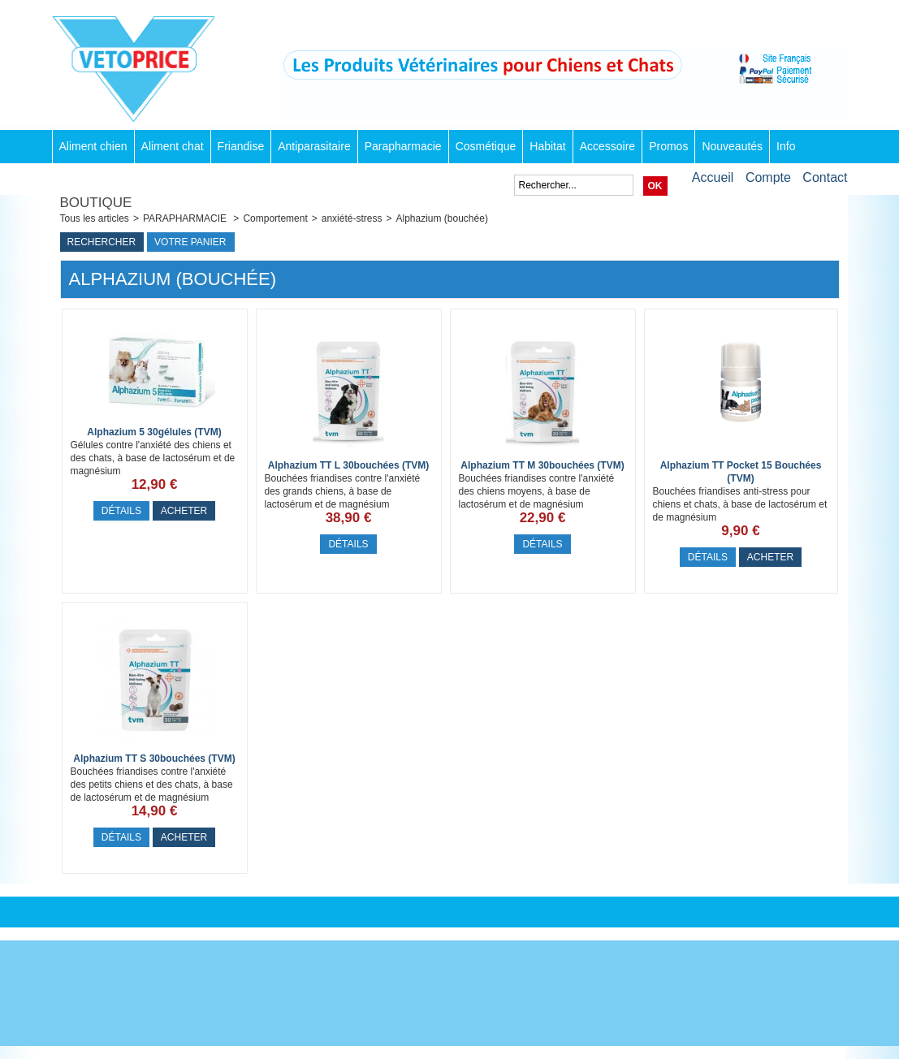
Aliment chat (172, 146)
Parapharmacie (403, 146)
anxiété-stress (352, 218)
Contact (824, 177)
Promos (668, 146)
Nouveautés (732, 146)
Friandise (241, 146)
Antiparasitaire (314, 146)
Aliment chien (93, 146)
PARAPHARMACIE (186, 218)
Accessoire (607, 146)
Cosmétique (486, 146)
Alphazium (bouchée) (441, 218)
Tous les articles (94, 218)
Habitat (547, 146)
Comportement (275, 218)
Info (785, 146)
